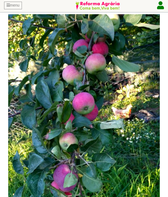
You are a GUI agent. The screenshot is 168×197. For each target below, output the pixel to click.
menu (13, 5)
